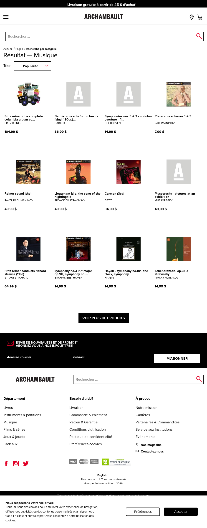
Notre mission (146, 407)
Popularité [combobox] (30, 66)
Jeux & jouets (14, 436)
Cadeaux (10, 444)
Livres (8, 407)
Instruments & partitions (22, 414)
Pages (19, 49)
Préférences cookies (85, 444)
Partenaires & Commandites (157, 422)
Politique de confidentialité (90, 436)
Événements (145, 436)
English (101, 475)
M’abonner (177, 358)
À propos (143, 398)
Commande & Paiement (88, 414)
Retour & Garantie (83, 422)
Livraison (76, 407)
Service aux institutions (154, 429)
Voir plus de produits (103, 318)
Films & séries (14, 429)
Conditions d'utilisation (87, 429)
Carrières (143, 414)
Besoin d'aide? (81, 398)
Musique (10, 422)
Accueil (8, 49)
